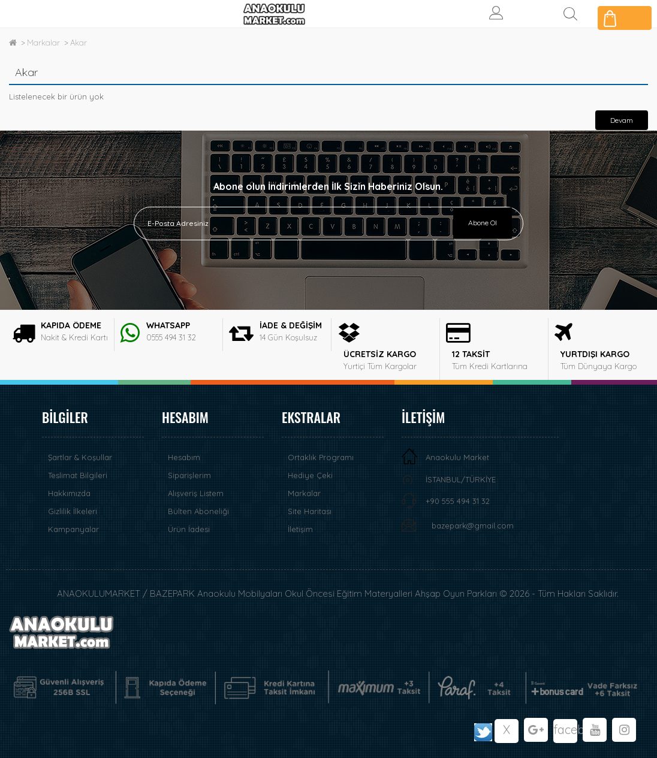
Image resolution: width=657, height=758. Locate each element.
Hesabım (184, 457)
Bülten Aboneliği (198, 511)
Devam (621, 120)
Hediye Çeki (310, 475)
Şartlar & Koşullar (80, 457)
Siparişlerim (189, 475)
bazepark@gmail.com (473, 525)
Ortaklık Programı (321, 457)
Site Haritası (309, 511)
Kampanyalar (73, 529)
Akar (78, 42)
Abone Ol (482, 222)
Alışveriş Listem (196, 493)
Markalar (43, 42)
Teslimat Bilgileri (77, 475)
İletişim (300, 529)
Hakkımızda (69, 493)
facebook (565, 729)
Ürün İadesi (189, 529)
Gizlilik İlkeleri (72, 511)
